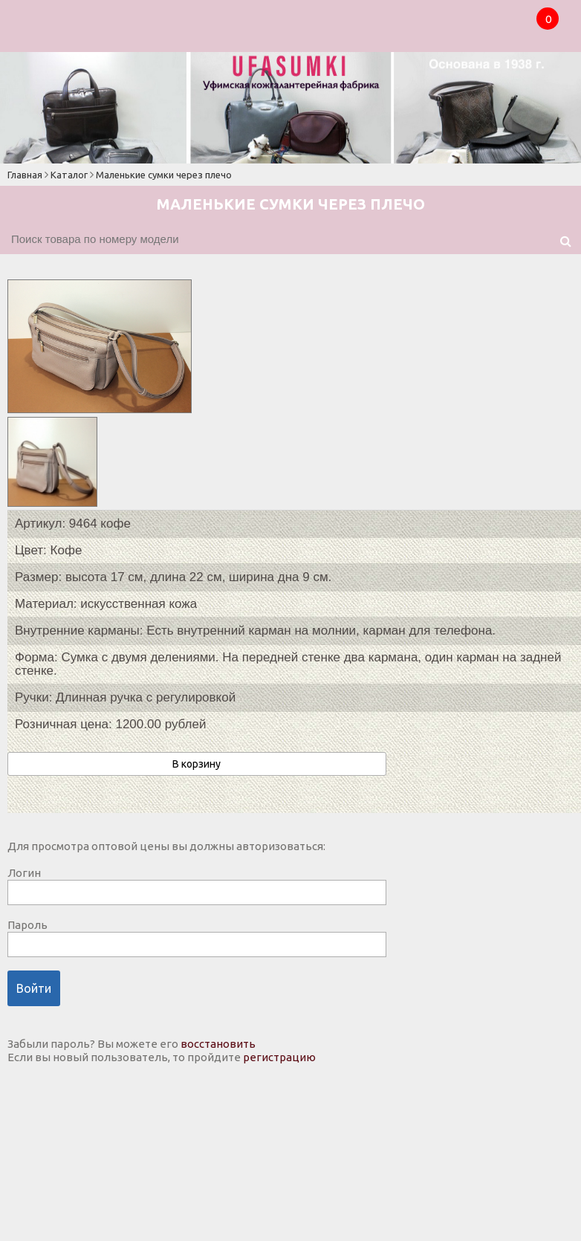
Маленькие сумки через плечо (164, 174)
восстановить (218, 1043)
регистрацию (279, 1057)
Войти (33, 988)
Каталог (69, 174)
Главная (24, 174)
